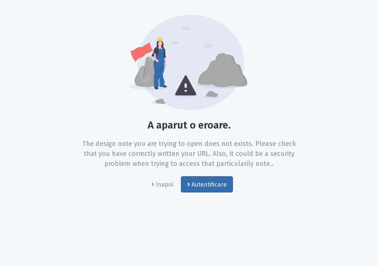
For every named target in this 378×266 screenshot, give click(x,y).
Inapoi (162, 184)
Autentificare (207, 184)
